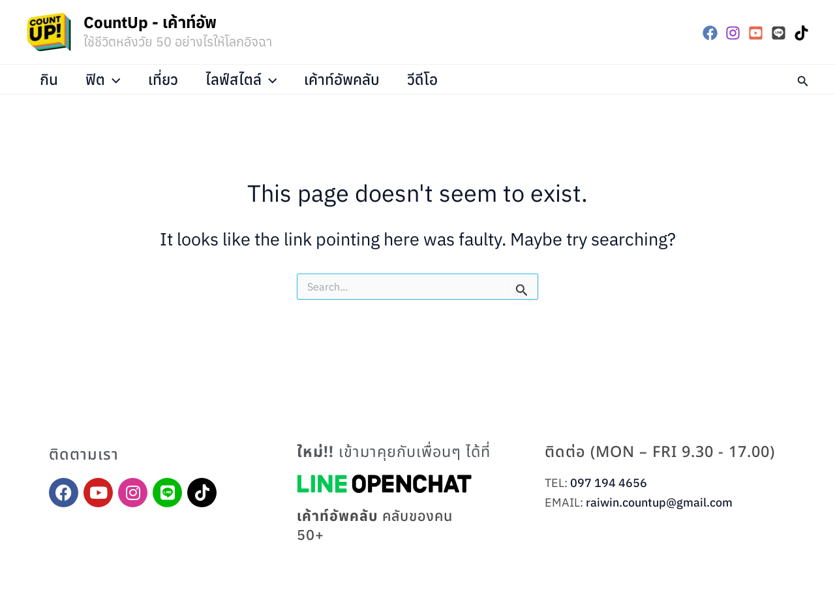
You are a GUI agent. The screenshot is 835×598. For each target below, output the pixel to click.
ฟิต (106, 79)
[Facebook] (710, 32)
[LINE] (778, 32)
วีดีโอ (433, 79)
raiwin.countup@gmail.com (659, 502)
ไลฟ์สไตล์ (248, 79)
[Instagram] (732, 32)
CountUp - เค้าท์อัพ (150, 22)
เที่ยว (168, 79)
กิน (50, 79)
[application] (116, 79)
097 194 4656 (608, 482)
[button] (803, 79)
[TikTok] (801, 32)
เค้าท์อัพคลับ (351, 79)
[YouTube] (755, 32)
